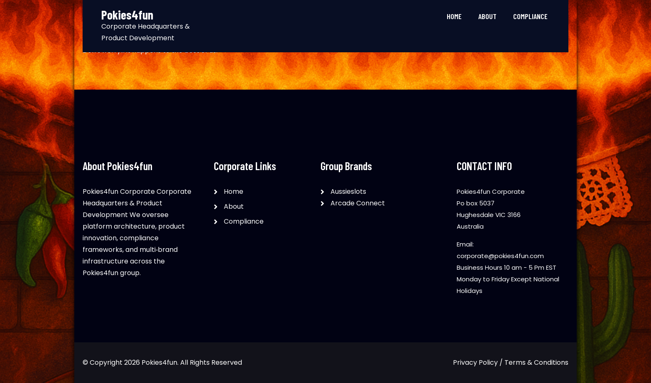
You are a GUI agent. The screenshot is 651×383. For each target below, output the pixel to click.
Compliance (530, 16)
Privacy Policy (475, 362)
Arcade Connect (357, 203)
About (487, 16)
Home (454, 16)
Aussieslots (348, 191)
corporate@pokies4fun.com (500, 255)
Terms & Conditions (536, 362)
